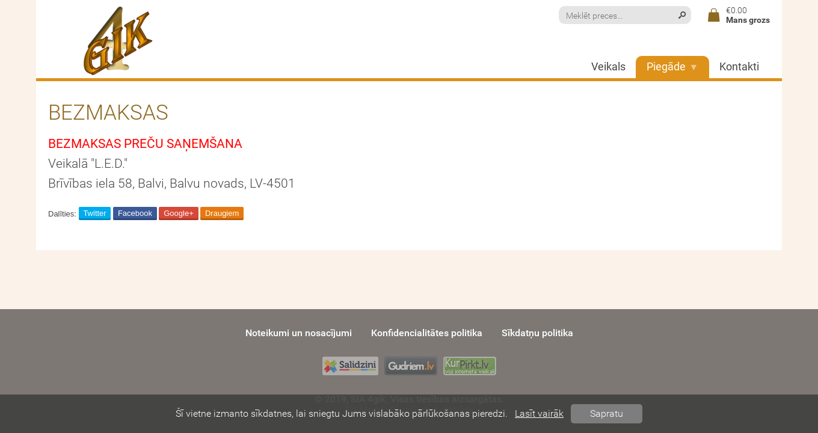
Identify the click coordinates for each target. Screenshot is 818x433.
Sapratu (606, 413)
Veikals (608, 67)
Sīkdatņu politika (537, 333)
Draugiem (222, 213)
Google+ (179, 213)
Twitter (94, 213)
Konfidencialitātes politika (426, 333)
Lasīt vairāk (539, 413)
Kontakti (739, 67)
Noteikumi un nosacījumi (298, 333)
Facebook (135, 213)
